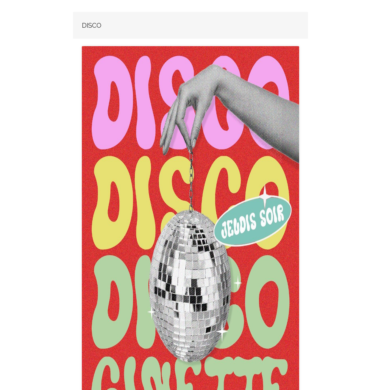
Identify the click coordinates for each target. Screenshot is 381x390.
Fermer (225, 344)
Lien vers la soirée (124, 344)
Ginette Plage (180, 344)
